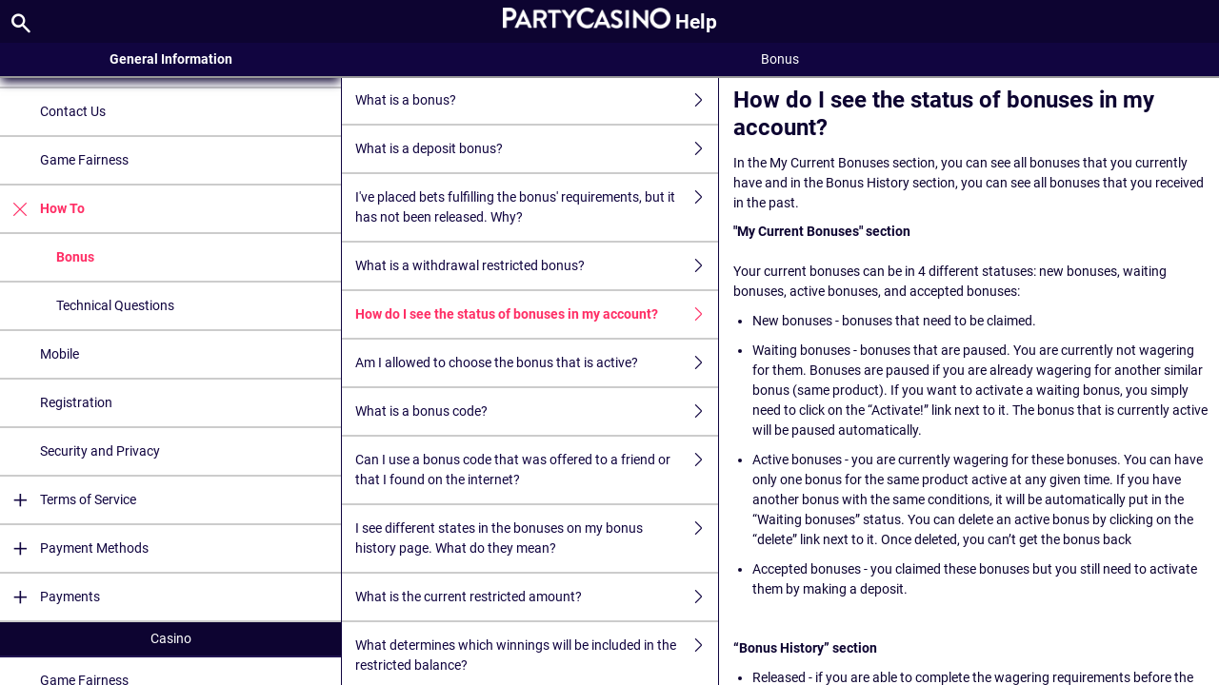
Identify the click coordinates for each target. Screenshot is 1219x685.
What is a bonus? (536, 100)
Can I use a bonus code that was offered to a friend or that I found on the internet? (536, 470)
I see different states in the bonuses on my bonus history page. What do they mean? (536, 538)
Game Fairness (84, 159)
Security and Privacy (100, 451)
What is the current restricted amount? (536, 597)
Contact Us (73, 111)
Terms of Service (68, 500)
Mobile (59, 354)
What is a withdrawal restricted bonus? (536, 266)
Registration (76, 402)
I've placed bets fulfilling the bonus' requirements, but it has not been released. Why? (536, 207)
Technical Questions (115, 305)
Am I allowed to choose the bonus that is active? (536, 363)
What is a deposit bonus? (536, 149)
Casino (170, 638)
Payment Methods (74, 548)
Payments (50, 597)
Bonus (75, 256)
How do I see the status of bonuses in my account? (536, 314)
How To (42, 209)
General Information (171, 59)
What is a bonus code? (536, 411)
